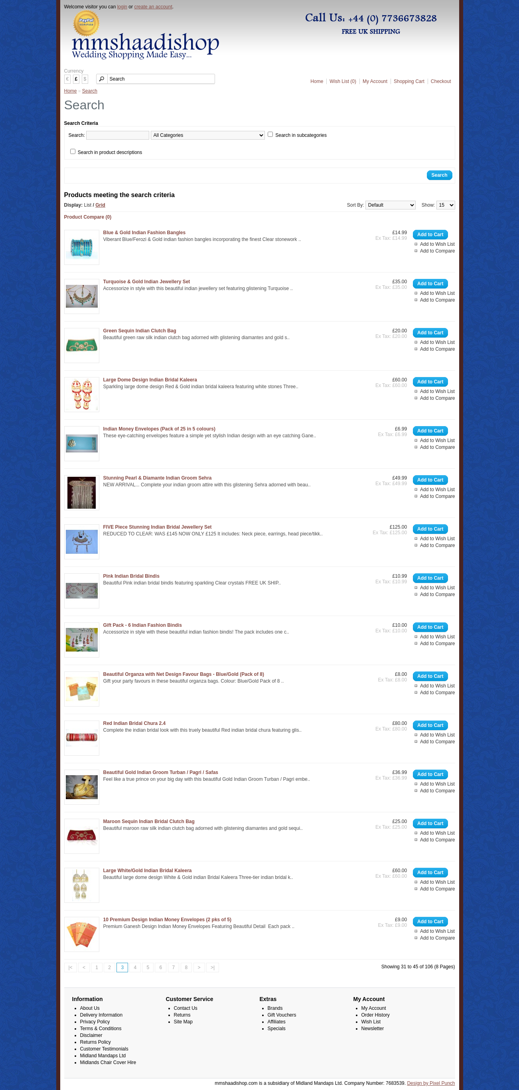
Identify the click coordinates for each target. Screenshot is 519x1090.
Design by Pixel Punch (431, 1083)
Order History (375, 1015)
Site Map (183, 1022)
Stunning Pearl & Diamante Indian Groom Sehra (157, 478)
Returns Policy (95, 1042)
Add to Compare (437, 251)
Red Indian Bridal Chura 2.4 (134, 723)
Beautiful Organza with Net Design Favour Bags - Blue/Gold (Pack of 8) (183, 674)
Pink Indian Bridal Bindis (131, 576)
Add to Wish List (437, 244)
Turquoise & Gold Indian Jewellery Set (146, 281)
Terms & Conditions (101, 1028)
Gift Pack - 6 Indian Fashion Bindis (142, 625)
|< (71, 967)
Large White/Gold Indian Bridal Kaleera (147, 870)
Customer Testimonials (104, 1049)
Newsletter (372, 1028)
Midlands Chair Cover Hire (108, 1062)
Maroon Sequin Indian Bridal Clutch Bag (149, 821)
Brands (275, 1008)
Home (316, 81)
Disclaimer (91, 1035)
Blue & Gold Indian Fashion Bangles (144, 232)
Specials (277, 1028)
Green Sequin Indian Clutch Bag (139, 331)
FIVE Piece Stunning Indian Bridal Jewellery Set (157, 527)
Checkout (441, 81)
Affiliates (277, 1022)
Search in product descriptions (110, 152)
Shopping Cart (409, 81)
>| (213, 967)
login (122, 7)
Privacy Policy (95, 1022)
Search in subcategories (301, 135)
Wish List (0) (343, 81)
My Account (375, 81)
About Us (90, 1008)
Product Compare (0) (88, 217)
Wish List (371, 1022)
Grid (100, 205)
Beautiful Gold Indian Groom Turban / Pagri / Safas (160, 772)
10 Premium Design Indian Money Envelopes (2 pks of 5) (167, 919)
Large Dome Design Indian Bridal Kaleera (150, 380)
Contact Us (185, 1008)
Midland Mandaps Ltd (103, 1055)
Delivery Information (101, 1015)
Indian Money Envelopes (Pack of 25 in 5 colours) (159, 429)
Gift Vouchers (282, 1015)
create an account (153, 7)
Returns (182, 1015)
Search (89, 91)
